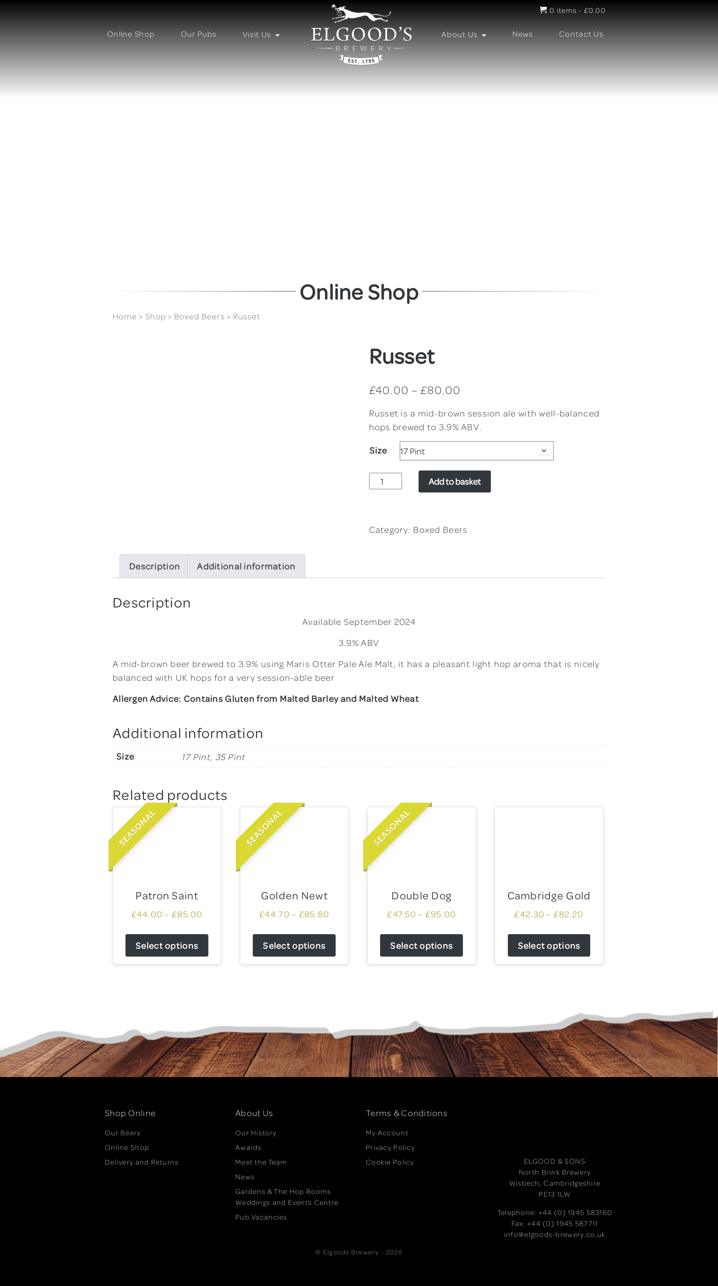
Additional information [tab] (246, 566)
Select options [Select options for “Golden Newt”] (294, 945)
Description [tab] (154, 566)
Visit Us (258, 34)
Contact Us (581, 33)
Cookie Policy (390, 1161)
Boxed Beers (199, 316)
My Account (387, 1132)
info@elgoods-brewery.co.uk (554, 1234)
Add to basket (455, 481)
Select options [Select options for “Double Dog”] (421, 945)
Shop (155, 316)
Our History (256, 1132)
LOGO (357, 34)
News (522, 33)
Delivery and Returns (142, 1161)
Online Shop (131, 33)
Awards (248, 1147)
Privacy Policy (390, 1147)
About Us (460, 34)
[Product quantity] (386, 481)
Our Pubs (199, 33)
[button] (14, 119)
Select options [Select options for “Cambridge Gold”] (549, 945)
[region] (359, 120)
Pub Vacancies (261, 1216)
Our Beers (123, 1132)
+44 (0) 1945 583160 (575, 1212)
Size (378, 450)
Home (125, 316)
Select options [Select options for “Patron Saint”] (167, 945)
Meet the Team (261, 1161)
